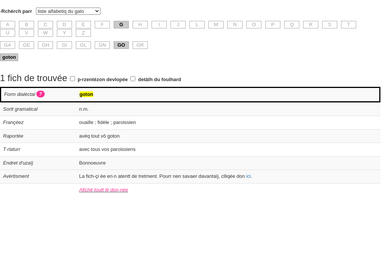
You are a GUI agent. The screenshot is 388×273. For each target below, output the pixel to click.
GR (140, 45)
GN (102, 45)
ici (248, 176)
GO (121, 45)
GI (64, 45)
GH (45, 45)
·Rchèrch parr (16, 11)
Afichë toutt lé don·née (103, 190)
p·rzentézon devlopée (103, 79)
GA (7, 45)
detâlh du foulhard (159, 79)
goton (9, 57)
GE (26, 45)
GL (83, 45)
